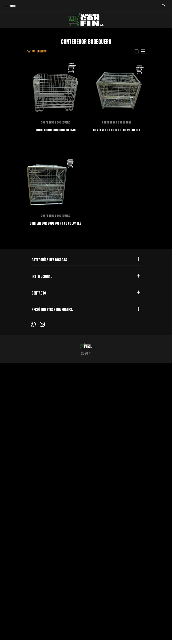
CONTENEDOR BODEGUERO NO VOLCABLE (86, 500)
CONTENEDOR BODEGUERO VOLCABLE (86, 345)
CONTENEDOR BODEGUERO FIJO (86, 191)
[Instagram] (42, 601)
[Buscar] (163, 6)
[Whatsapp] (33, 601)
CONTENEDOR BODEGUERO (86, 184)
